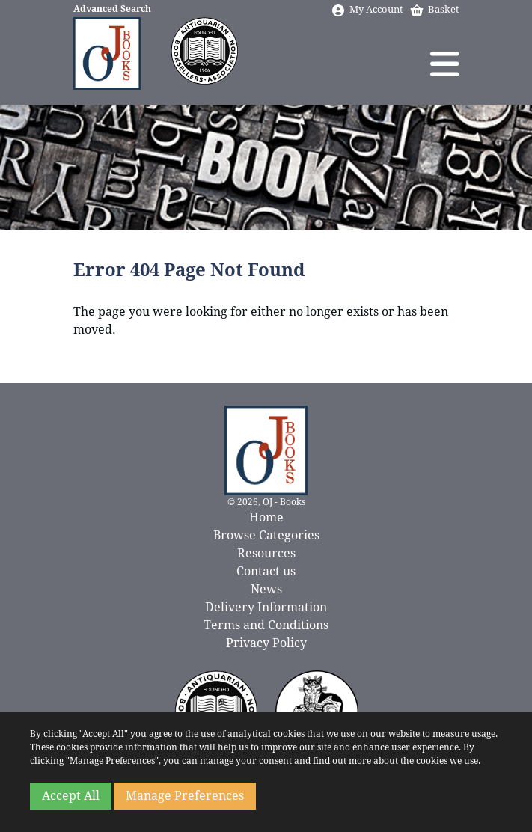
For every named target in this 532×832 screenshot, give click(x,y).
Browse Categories (266, 535)
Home (266, 517)
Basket (434, 9)
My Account (367, 9)
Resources (266, 553)
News (266, 589)
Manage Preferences (185, 796)
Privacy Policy (266, 643)
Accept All (71, 796)
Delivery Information (266, 607)
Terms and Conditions (266, 625)
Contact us (266, 571)
